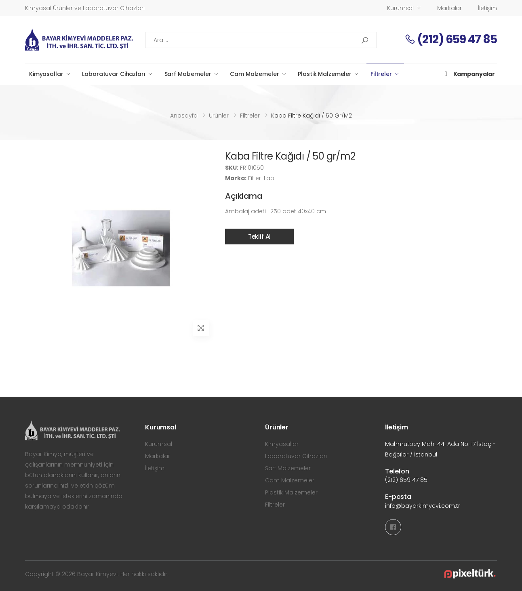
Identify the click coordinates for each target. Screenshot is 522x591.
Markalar (449, 8)
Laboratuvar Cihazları (113, 74)
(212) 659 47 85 (450, 39)
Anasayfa (184, 115)
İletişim (487, 8)
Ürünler (219, 115)
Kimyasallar (46, 74)
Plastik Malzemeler (324, 74)
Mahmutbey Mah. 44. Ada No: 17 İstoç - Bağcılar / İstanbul (440, 449)
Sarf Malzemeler (187, 74)
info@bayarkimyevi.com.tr (422, 506)
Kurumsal (400, 8)
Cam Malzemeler (254, 74)
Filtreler (381, 74)
